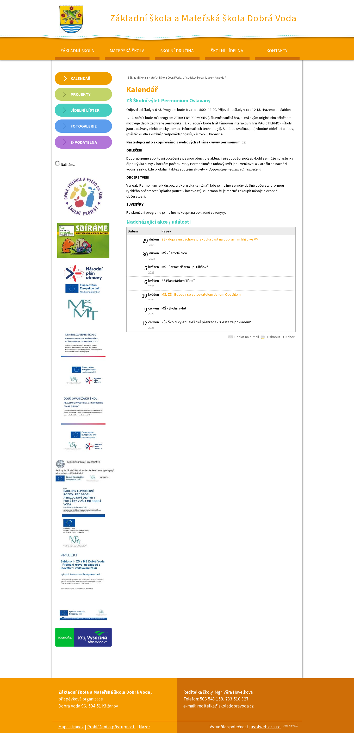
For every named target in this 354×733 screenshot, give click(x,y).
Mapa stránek (71, 727)
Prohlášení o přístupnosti (111, 727)
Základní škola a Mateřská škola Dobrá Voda (203, 18)
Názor (144, 727)
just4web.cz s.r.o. (265, 727)
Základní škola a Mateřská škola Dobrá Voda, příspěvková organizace (170, 77)
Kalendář (220, 77)
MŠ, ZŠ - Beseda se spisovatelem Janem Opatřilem (201, 294)
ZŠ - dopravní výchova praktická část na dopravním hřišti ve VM (210, 239)
